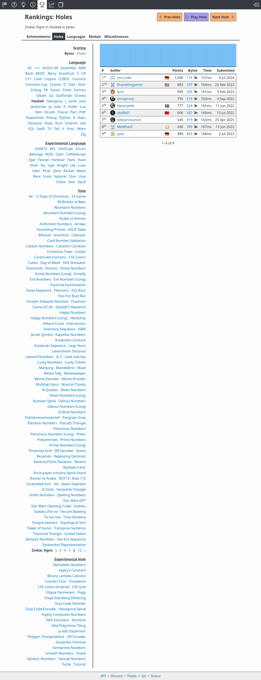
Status (156, 676)
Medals (95, 36)
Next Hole (223, 17)
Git (143, 676)
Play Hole (196, 17)
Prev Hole (169, 17)
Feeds (132, 676)
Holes (58, 36)
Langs (76, 36)
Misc (116, 36)
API (103, 676)
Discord (117, 676)
